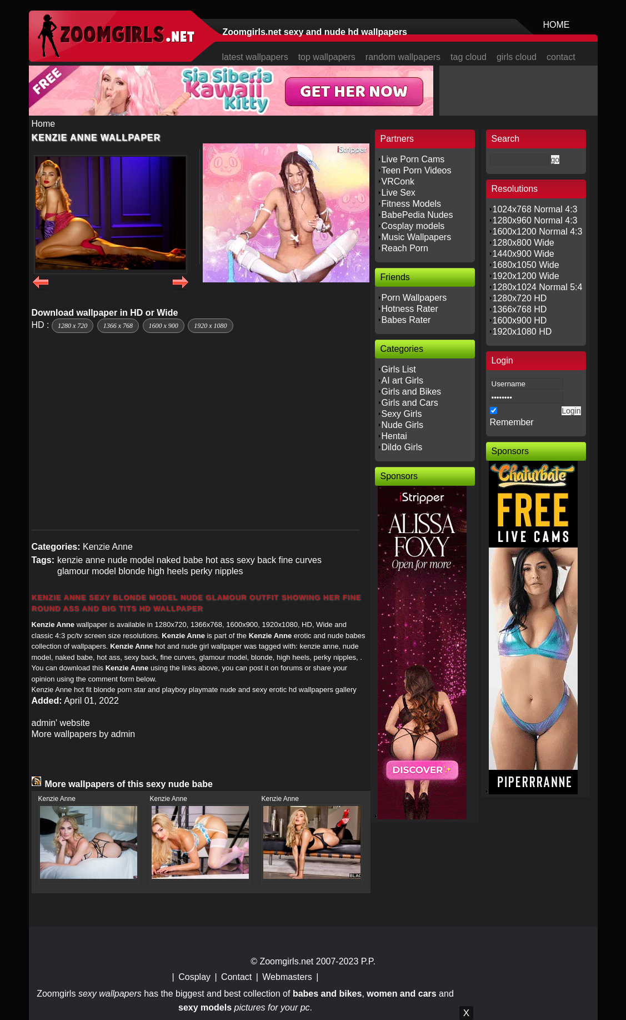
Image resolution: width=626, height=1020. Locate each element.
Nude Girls (403, 425)
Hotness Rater (410, 309)
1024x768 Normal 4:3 (535, 209)
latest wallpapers (255, 57)
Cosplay (194, 977)
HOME (556, 24)
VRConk (398, 181)
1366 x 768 (118, 326)
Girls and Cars (410, 402)
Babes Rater (406, 320)
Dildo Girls (402, 447)
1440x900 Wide (523, 253)
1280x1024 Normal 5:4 (538, 287)
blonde (131, 571)
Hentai (394, 436)
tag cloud (468, 57)
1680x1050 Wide (526, 265)
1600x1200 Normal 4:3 (538, 231)
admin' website (61, 723)
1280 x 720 (72, 326)
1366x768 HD (520, 309)
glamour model (86, 571)
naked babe (180, 560)
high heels (168, 571)
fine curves (300, 560)
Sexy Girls (402, 414)
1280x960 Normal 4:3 (535, 220)
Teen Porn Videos (417, 170)
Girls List (399, 369)
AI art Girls (403, 380)
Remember (512, 422)
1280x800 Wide (523, 242)
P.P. (368, 961)
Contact (236, 977)
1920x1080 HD (522, 331)
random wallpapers (402, 57)
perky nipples (217, 571)
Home (44, 123)
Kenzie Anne (108, 546)
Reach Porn (405, 248)
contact (561, 57)
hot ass (220, 560)
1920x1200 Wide (526, 276)
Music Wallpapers (417, 237)
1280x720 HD (520, 298)
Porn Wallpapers (414, 297)
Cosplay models (413, 226)
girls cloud (517, 57)
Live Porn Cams (413, 159)
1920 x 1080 (210, 326)
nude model (131, 560)
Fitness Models (412, 203)
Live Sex (398, 192)
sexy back (256, 560)
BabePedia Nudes (417, 215)
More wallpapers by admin (84, 734)
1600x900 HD (520, 320)
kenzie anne (81, 560)
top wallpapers (326, 57)
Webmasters (287, 977)
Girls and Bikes (412, 391)
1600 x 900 (163, 326)
